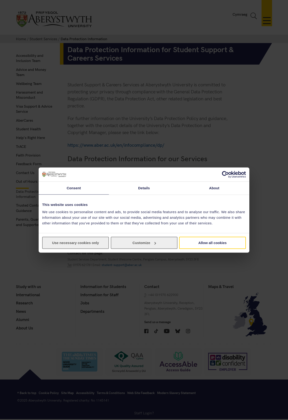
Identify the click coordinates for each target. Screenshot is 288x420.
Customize (144, 243)
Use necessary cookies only (75, 243)
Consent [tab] (74, 188)
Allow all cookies (212, 243)
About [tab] (214, 188)
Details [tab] (144, 188)
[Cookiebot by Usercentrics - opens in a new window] (225, 174)
